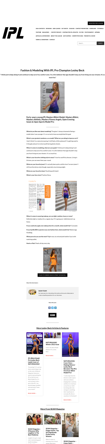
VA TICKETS (65, 28)
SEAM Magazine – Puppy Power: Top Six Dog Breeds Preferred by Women (52, 432)
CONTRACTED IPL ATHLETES (70, 32)
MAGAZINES (46, 32)
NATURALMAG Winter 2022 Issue (52, 343)
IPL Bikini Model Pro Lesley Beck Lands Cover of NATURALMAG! (34, 361)
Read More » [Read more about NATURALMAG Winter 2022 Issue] (50, 355)
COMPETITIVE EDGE (77, 36)
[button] (49, 308)
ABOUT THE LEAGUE (56, 36)
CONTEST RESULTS (56, 32)
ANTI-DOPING (67, 36)
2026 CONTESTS (40, 28)
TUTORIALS (100, 28)
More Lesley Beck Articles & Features (52, 328)
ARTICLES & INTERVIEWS (43, 36)
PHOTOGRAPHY (88, 32)
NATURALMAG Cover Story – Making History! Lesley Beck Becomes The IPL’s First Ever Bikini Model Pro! (70, 367)
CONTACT (52, 39)
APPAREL (96, 32)
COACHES (71, 28)
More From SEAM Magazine (52, 409)
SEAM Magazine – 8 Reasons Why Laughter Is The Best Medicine (34, 432)
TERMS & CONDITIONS (42, 39)
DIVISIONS (49, 28)
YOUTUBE (39, 32)
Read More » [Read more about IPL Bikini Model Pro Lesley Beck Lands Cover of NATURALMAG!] (32, 393)
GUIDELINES (92, 28)
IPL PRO (81, 32)
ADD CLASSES (57, 28)
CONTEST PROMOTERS (81, 28)
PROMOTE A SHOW (89, 36)
